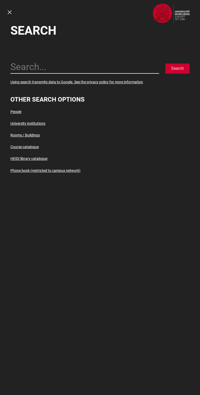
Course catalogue (24, 147)
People (15, 112)
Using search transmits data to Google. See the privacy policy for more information (76, 82)
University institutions (27, 123)
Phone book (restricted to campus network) (45, 170)
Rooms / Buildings (25, 135)
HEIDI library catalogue (28, 158)
